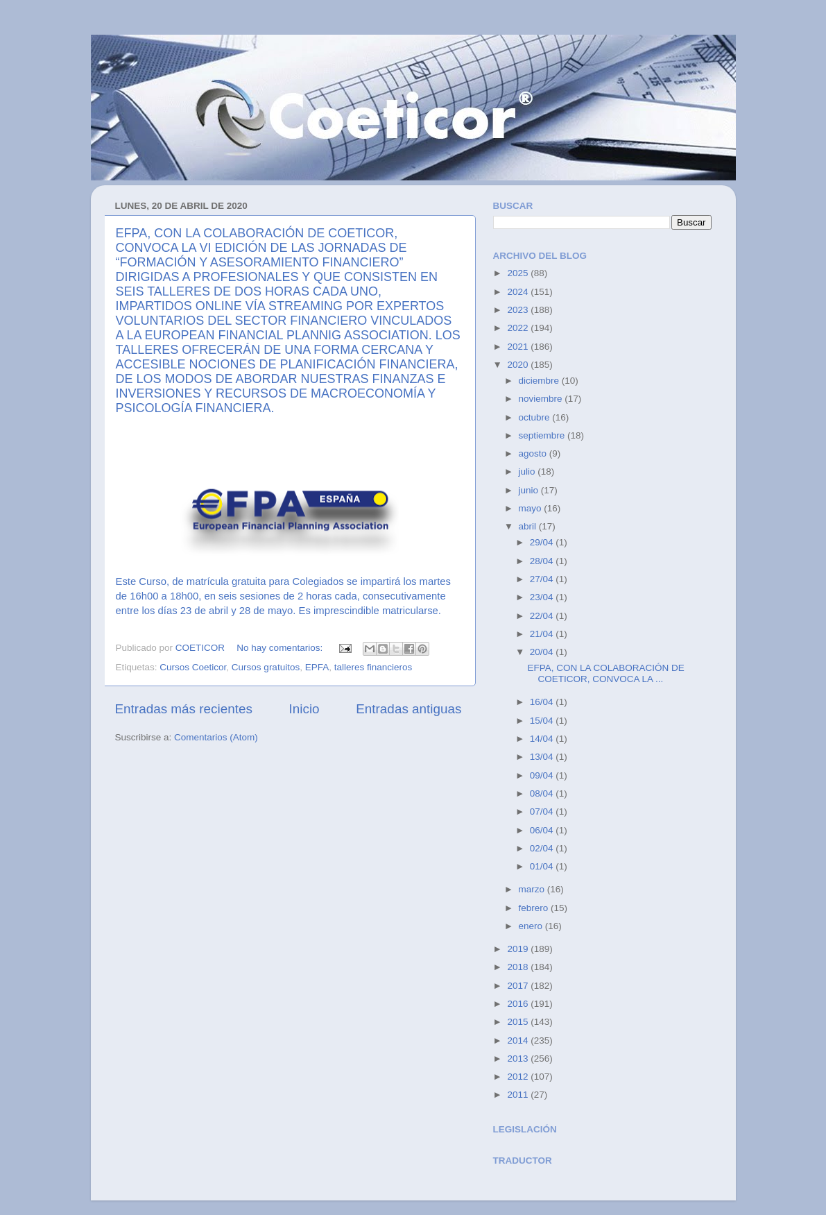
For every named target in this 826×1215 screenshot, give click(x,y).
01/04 (543, 866)
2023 (519, 310)
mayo (531, 508)
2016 (519, 1004)
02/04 (543, 848)
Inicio (304, 709)
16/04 (543, 702)
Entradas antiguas (408, 709)
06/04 (543, 830)
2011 (519, 1094)
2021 (519, 346)
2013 (519, 1058)
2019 (519, 949)
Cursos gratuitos (266, 667)
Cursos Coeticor (193, 667)
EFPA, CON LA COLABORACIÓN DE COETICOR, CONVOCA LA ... (605, 673)
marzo (533, 889)
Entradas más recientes (183, 709)
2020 (519, 364)
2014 (519, 1040)
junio (530, 490)
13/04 (543, 756)
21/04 (543, 634)
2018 (519, 967)
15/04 (543, 720)
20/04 (543, 652)
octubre (536, 417)
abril (529, 526)
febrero (535, 908)
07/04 (543, 811)
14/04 (543, 738)
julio (528, 471)
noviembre (542, 398)
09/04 (543, 775)
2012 (519, 1076)
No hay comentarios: (280, 648)
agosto (534, 453)
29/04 (543, 542)
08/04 (543, 793)
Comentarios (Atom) (216, 737)
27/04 (543, 579)
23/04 (543, 597)
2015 (519, 1022)
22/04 (543, 616)
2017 (519, 985)
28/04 (543, 561)
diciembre (540, 380)
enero (532, 926)
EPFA (317, 667)
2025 (519, 273)
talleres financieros (373, 667)
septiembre (543, 435)
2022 (519, 328)
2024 (519, 292)
